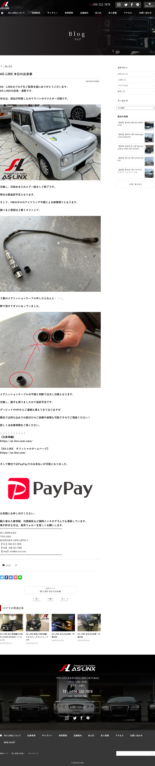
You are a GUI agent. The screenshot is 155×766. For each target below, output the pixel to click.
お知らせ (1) (123, 74)
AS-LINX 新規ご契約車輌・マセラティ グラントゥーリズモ (37, 637)
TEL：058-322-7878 (78, 691)
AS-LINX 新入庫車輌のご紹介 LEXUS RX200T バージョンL (11, 637)
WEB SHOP (149, 6)
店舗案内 (84, 13)
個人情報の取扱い (18, 753)
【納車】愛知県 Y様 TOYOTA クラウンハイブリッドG (130, 171)
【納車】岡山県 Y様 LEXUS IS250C (130, 159)
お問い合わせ (77, 707)
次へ (63, 599)
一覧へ (50, 599)
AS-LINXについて (16, 13)
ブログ (8, 565)
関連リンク (4, 753)
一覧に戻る (7, 66)
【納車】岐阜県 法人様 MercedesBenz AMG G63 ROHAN (130, 147)
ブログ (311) (123, 86)
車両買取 (69, 13)
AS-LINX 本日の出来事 (50, 591)
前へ (37, 599)
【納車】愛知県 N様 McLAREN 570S (130, 124)
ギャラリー (52, 13)
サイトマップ (33, 753)
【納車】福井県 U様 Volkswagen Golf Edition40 (130, 135)
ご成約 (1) (122, 80)
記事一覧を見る (135, 184)
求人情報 (112, 13)
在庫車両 (36, 13)
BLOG (98, 13)
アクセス (128, 13)
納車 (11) (121, 91)
